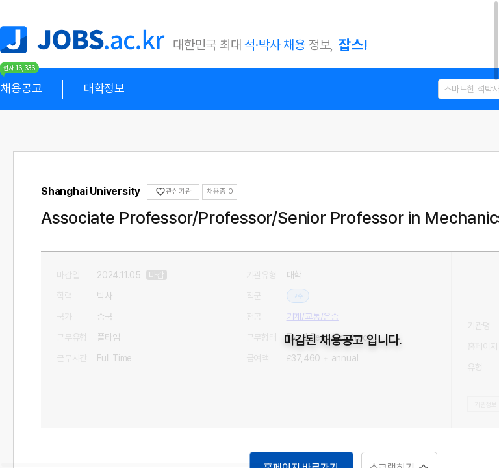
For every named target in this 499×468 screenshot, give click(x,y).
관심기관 (173, 192)
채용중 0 (220, 191)
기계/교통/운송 (313, 316)
